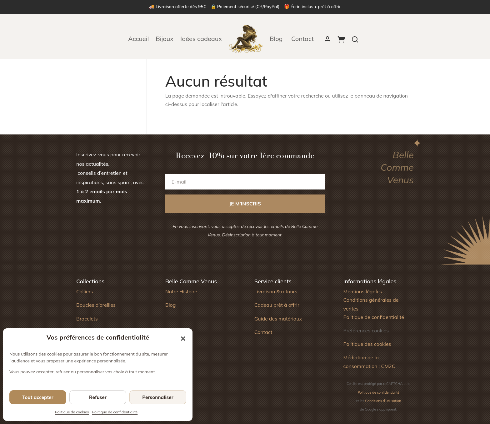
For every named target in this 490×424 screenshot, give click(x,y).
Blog (277, 39)
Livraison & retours (276, 291)
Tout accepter (37, 397)
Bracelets (87, 318)
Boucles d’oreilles (96, 305)
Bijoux (164, 39)
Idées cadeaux (201, 39)
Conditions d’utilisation (383, 401)
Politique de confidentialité (115, 412)
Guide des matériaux (278, 318)
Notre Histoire (181, 291)
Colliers (84, 291)
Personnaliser (157, 397)
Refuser (98, 397)
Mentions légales (362, 291)
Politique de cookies (72, 412)
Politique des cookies (367, 344)
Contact (302, 39)
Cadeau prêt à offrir (276, 305)
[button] (183, 339)
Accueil (138, 39)
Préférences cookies (366, 330)
